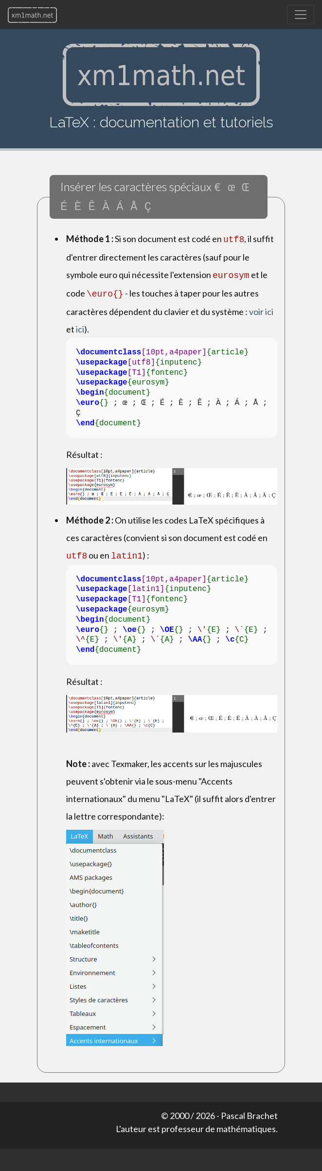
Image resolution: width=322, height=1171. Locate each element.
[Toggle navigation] (300, 14)
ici (80, 323)
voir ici (261, 305)
